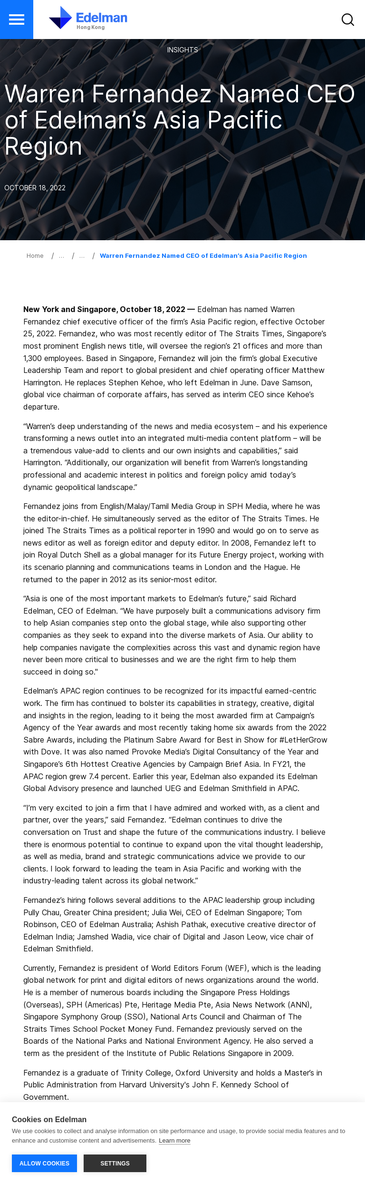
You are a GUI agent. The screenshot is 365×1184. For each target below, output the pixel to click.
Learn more (174, 1140)
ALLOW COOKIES (44, 1163)
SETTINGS (115, 1163)
